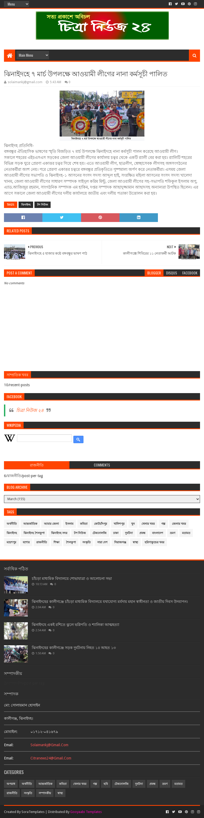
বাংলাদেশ (157, 533)
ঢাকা (115, 533)
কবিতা (83, 524)
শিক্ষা (56, 542)
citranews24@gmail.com (50, 758)
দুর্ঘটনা (129, 533)
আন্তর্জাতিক (30, 524)
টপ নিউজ (42, 204)
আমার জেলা (51, 524)
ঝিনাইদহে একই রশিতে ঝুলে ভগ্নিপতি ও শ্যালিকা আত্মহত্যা (75, 625)
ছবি (106, 784)
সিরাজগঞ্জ (120, 542)
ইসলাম (69, 524)
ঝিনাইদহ (25, 204)
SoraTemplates (33, 812)
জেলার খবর (179, 524)
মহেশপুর (11, 542)
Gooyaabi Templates (86, 812)
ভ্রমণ (172, 533)
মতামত (186, 533)
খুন (133, 524)
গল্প (163, 524)
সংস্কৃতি (86, 542)
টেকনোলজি (99, 533)
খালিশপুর (119, 524)
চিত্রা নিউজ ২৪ (30, 410)
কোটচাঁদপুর (100, 524)
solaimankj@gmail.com (49, 745)
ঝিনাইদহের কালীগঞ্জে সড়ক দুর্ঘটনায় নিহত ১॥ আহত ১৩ (74, 648)
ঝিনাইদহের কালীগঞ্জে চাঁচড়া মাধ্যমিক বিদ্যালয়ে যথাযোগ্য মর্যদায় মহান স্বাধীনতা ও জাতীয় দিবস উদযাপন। (110, 601)
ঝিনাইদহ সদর (59, 533)
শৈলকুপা (71, 542)
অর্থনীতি (12, 524)
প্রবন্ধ (142, 533)
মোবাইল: (10, 732)
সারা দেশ (102, 542)
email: (9, 745)
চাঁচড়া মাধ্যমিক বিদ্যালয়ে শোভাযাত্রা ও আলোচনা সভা (72, 578)
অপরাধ (11, 784)
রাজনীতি (41, 542)
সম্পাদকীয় (45, 793)
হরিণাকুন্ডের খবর (154, 542)
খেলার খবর (148, 524)
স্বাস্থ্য (135, 542)
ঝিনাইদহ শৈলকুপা (34, 533)
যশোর (26, 542)
